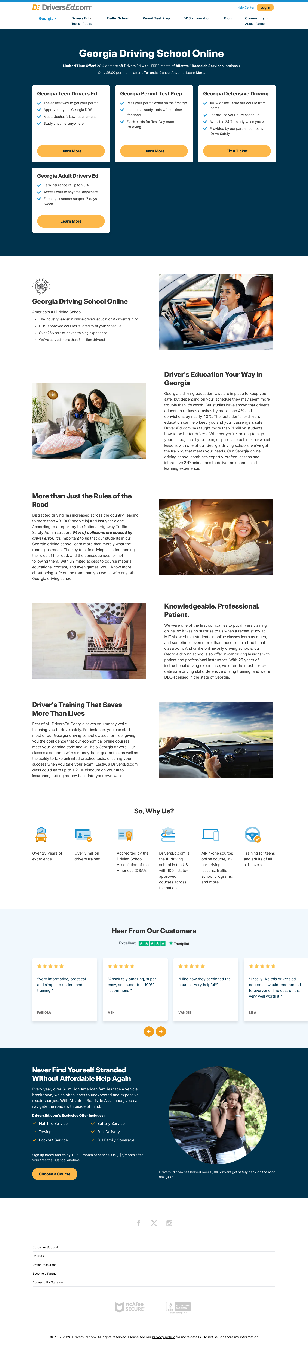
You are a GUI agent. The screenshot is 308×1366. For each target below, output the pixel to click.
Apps (249, 23)
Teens (75, 23)
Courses (38, 1256)
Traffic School (118, 18)
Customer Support (45, 1247)
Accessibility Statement (49, 1282)
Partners (261, 23)
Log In (265, 7)
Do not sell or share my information (230, 1337)
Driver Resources (44, 1265)
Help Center (245, 7)
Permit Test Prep (156, 18)
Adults (87, 23)
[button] (148, 1030)
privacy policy (163, 1337)
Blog (228, 18)
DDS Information (197, 18)
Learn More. (195, 72)
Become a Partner (45, 1273)
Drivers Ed (82, 18)
